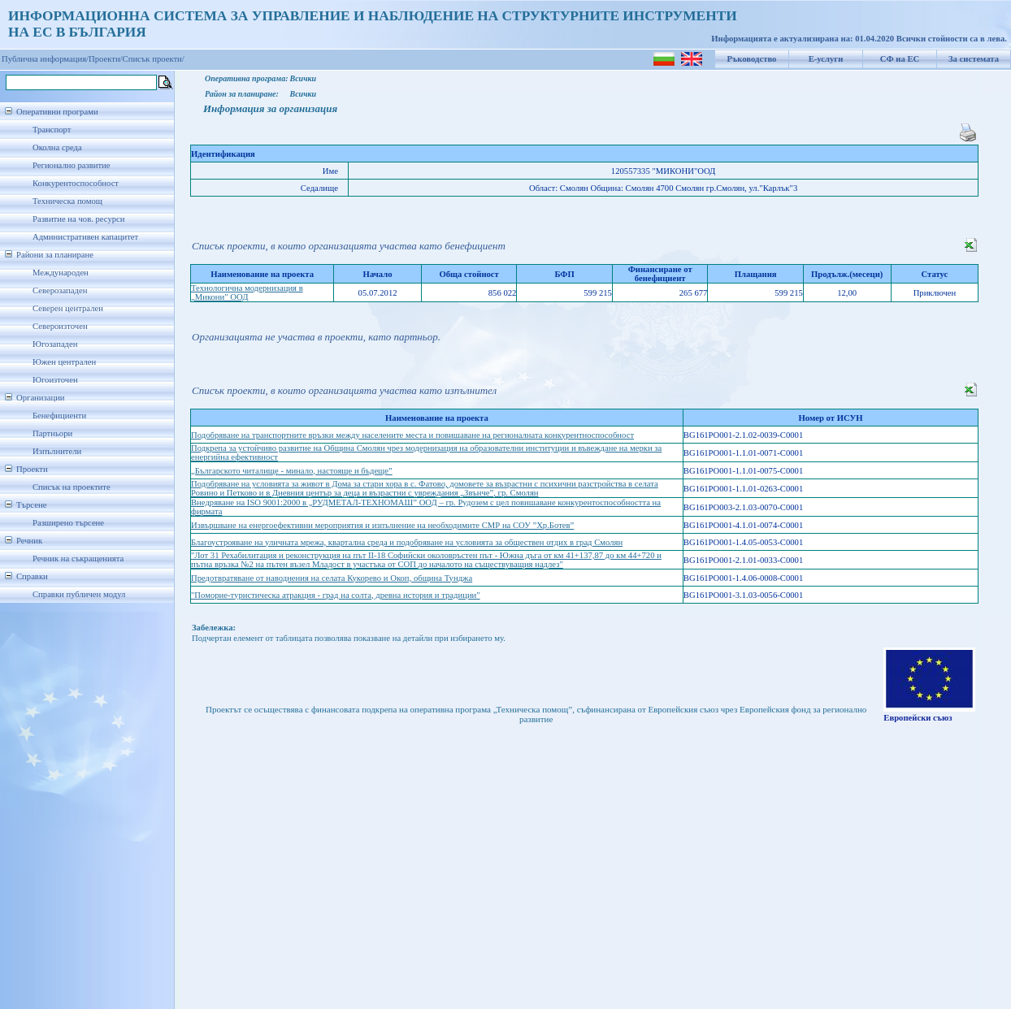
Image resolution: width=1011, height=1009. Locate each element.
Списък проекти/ (153, 58)
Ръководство (752, 58)
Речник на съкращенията (78, 558)
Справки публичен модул (79, 594)
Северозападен (60, 290)
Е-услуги (826, 58)
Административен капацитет (85, 236)
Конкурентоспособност (76, 183)
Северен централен (68, 308)
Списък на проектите (72, 487)
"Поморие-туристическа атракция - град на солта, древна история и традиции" (335, 595)
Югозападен (55, 344)
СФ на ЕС (899, 58)
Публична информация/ (45, 58)
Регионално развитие (72, 165)
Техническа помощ (67, 201)
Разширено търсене (68, 522)
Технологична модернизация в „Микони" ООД (247, 292)
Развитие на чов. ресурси (79, 218)
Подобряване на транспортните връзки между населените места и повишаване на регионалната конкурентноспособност (412, 435)
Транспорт (52, 129)
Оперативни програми (57, 111)
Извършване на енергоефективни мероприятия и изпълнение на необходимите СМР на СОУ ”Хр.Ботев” (382, 525)
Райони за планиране (54, 254)
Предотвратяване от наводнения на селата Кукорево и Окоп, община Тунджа (331, 578)
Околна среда (57, 147)
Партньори (52, 433)
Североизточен (60, 326)
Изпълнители (57, 451)
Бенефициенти (59, 415)
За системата (973, 58)
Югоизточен (55, 379)
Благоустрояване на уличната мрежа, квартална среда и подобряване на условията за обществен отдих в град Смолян (407, 542)
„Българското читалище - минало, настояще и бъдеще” (292, 470)
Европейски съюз (917, 717)
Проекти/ (106, 58)
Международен (61, 272)
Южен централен (64, 361)
